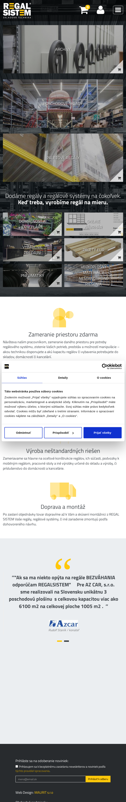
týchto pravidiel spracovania (32, 771)
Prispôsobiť (63, 432)
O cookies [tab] (104, 377)
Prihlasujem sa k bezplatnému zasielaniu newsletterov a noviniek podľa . (60, 768)
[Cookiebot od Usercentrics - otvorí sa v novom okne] (105, 366)
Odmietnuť (23, 432)
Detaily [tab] (63, 377)
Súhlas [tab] (22, 377)
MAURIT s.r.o (43, 792)
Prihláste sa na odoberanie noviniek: (42, 760)
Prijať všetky (102, 432)
